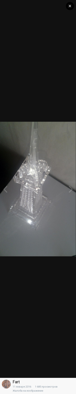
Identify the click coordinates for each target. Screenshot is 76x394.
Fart (16, 381)
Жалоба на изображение (28, 390)
